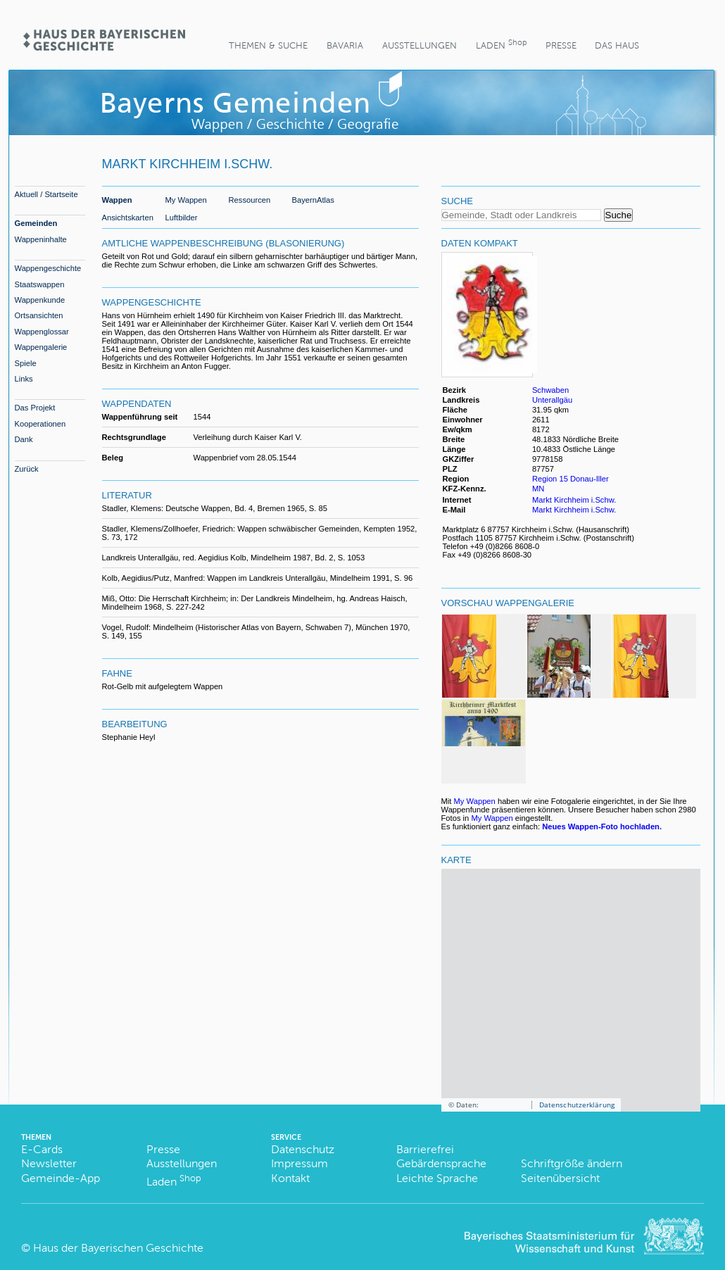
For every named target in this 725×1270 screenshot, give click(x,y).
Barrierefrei (425, 1149)
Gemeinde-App (60, 1178)
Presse (561, 45)
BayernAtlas (313, 200)
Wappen (117, 200)
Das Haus (617, 45)
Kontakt (290, 1178)
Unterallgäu (552, 400)
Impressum (299, 1163)
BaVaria (345, 45)
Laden (501, 44)
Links (24, 379)
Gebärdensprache (441, 1163)
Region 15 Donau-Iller (570, 478)
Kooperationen (40, 424)
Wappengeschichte (48, 268)
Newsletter (49, 1163)
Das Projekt (35, 407)
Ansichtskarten (127, 217)
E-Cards (42, 1149)
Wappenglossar (42, 331)
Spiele (26, 363)
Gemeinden (36, 223)
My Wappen (186, 200)
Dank (24, 439)
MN (538, 488)
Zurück (27, 469)
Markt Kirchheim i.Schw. (574, 500)
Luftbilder (181, 217)
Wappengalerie (41, 347)
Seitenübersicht (560, 1178)
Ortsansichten (39, 315)
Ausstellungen (419, 45)
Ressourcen (250, 200)
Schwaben (550, 390)
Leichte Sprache (437, 1178)
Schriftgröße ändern (571, 1163)
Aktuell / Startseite (46, 194)
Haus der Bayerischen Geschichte (118, 1248)
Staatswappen (40, 284)
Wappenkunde (40, 300)
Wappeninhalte (41, 239)
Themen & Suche (268, 45)
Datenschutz (302, 1149)
